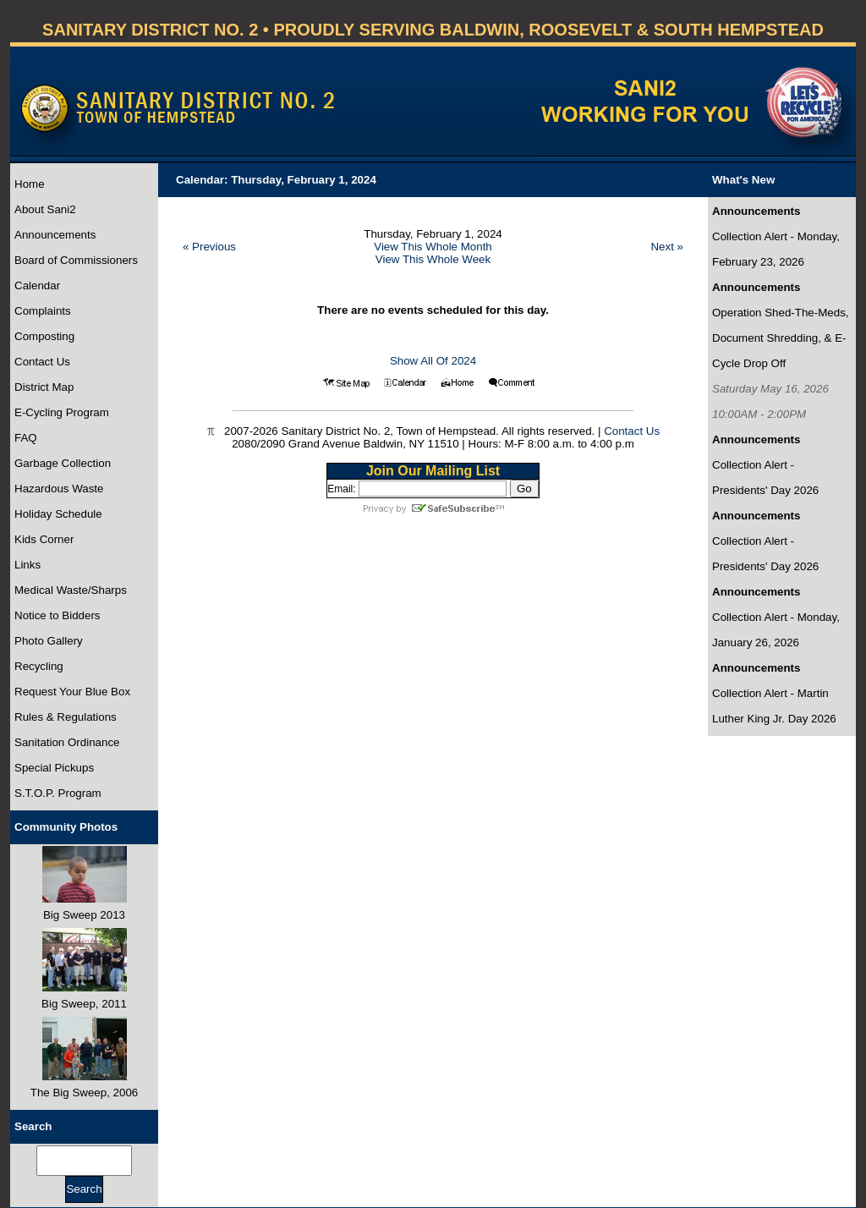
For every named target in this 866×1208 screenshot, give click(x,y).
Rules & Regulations (65, 717)
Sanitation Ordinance (66, 742)
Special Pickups (54, 767)
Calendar (37, 285)
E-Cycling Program (61, 412)
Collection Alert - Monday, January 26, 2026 (776, 630)
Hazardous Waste (58, 488)
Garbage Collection (62, 463)
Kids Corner (44, 539)
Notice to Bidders (57, 615)
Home (29, 184)
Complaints (42, 311)
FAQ (25, 437)
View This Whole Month (433, 246)
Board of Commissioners (76, 260)
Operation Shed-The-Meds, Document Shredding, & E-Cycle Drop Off (780, 338)
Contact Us (42, 361)
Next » (666, 246)
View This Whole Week (433, 259)
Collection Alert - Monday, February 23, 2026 (776, 249)
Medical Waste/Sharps (70, 590)
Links (27, 564)
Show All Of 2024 (433, 360)
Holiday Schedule (58, 514)
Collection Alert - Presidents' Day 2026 (765, 477)
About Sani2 (45, 209)
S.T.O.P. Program (57, 793)
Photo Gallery (48, 640)
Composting (44, 336)
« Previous (209, 246)
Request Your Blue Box (72, 691)
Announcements (55, 234)
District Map (44, 387)
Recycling (38, 666)
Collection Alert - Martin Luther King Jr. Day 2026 (774, 706)
